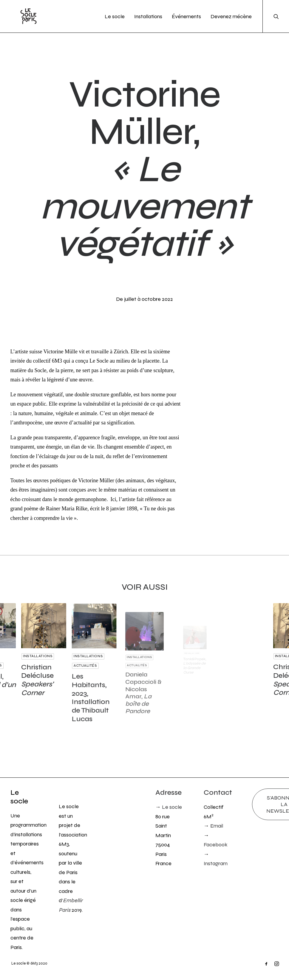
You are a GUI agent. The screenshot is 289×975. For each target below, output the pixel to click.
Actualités (88, 664)
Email (216, 825)
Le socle (115, 16)
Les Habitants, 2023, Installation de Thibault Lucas (92, 685)
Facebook (216, 844)
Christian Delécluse (38, 674)
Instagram (216, 863)
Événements (186, 16)
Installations (148, 16)
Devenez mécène (231, 16)
